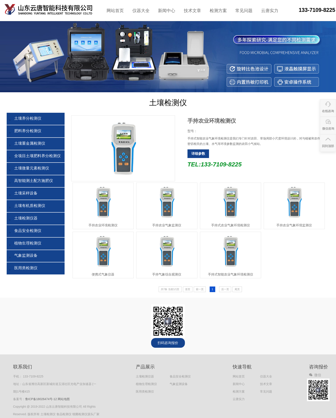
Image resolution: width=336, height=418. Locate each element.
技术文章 (192, 10)
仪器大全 (141, 10)
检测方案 (218, 10)
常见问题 (243, 10)
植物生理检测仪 (24, 244)
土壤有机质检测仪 (26, 207)
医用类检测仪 (22, 269)
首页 (187, 289)
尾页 (237, 289)
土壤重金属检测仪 (26, 144)
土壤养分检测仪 (24, 119)
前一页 (200, 289)
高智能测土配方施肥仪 (30, 181)
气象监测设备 (22, 256)
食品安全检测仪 (24, 232)
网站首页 (115, 10)
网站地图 (64, 399)
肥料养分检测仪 (24, 132)
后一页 (225, 289)
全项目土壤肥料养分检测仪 (34, 157)
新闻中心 (166, 10)
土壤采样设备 (22, 194)
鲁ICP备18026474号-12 (41, 399)
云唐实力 (269, 10)
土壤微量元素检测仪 (28, 169)
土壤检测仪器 (22, 219)
